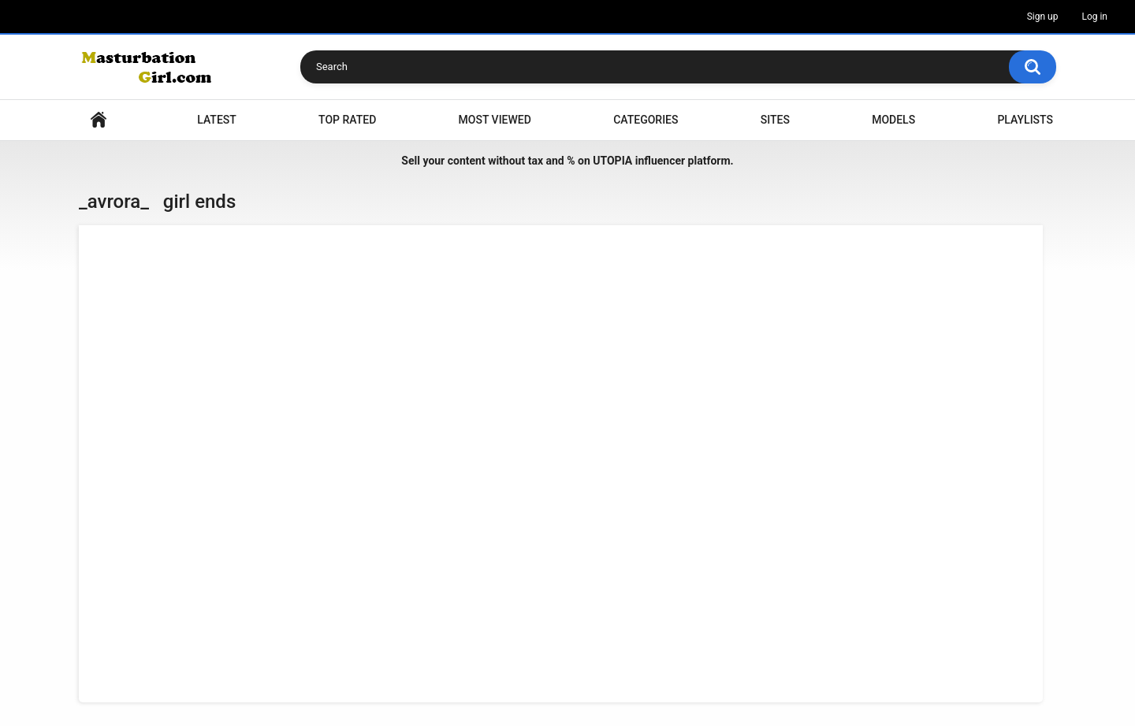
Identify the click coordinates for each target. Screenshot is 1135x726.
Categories (645, 119)
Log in (1094, 16)
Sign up (1043, 16)
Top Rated (347, 119)
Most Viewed (495, 119)
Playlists (1025, 119)
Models (893, 119)
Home (98, 120)
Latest (216, 119)
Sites (775, 119)
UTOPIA (612, 160)
